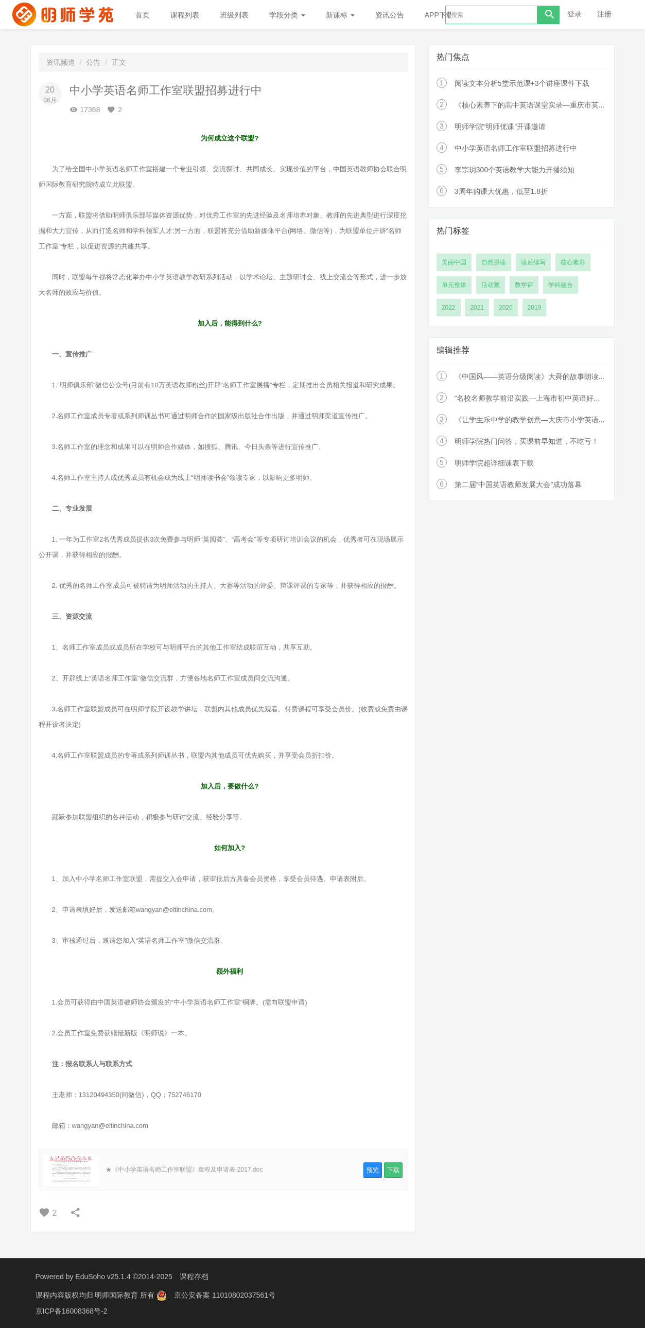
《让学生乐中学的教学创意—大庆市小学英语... (530, 420)
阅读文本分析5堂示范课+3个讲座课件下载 (522, 83)
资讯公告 (389, 15)
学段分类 (287, 15)
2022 (449, 307)
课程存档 (194, 1276)
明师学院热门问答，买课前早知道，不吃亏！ (527, 441)
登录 (574, 14)
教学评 (524, 285)
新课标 (340, 15)
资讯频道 (60, 62)
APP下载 (439, 15)
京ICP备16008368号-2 (72, 1310)
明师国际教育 (117, 1294)
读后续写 (533, 262)
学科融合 (560, 285)
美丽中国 (454, 262)
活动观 (490, 285)
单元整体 (454, 285)
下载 (393, 1170)
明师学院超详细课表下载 (494, 463)
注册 (604, 14)
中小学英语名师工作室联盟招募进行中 (516, 148)
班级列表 (234, 15)
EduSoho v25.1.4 (102, 1276)
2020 (506, 307)
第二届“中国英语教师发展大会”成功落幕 (518, 484)
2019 (535, 307)
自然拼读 (493, 262)
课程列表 (184, 15)
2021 (477, 307)
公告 (93, 62)
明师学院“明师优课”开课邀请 (500, 126)
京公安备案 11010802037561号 (224, 1294)
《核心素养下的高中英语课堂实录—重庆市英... (530, 105)
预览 (373, 1170)
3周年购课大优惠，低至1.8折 (501, 191)
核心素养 (573, 262)
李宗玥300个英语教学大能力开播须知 (514, 170)
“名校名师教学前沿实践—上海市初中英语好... (527, 398)
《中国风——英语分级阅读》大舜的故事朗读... (530, 376)
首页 (142, 15)
